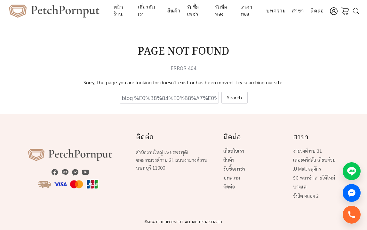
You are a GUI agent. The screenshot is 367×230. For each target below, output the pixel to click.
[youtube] (85, 172)
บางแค (300, 186)
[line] (65, 172)
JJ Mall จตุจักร (307, 169)
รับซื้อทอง (221, 11)
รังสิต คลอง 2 (306, 196)
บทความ (276, 11)
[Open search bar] (356, 11)
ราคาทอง (246, 11)
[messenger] (75, 172)
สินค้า (173, 11)
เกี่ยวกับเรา (146, 11)
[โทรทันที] (352, 215)
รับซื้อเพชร (193, 11)
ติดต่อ (316, 11)
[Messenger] (352, 193)
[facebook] (55, 172)
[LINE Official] (352, 171)
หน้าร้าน (118, 11)
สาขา (298, 11)
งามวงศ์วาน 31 (307, 151)
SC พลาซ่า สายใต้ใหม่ (314, 177)
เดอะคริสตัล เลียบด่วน (314, 160)
